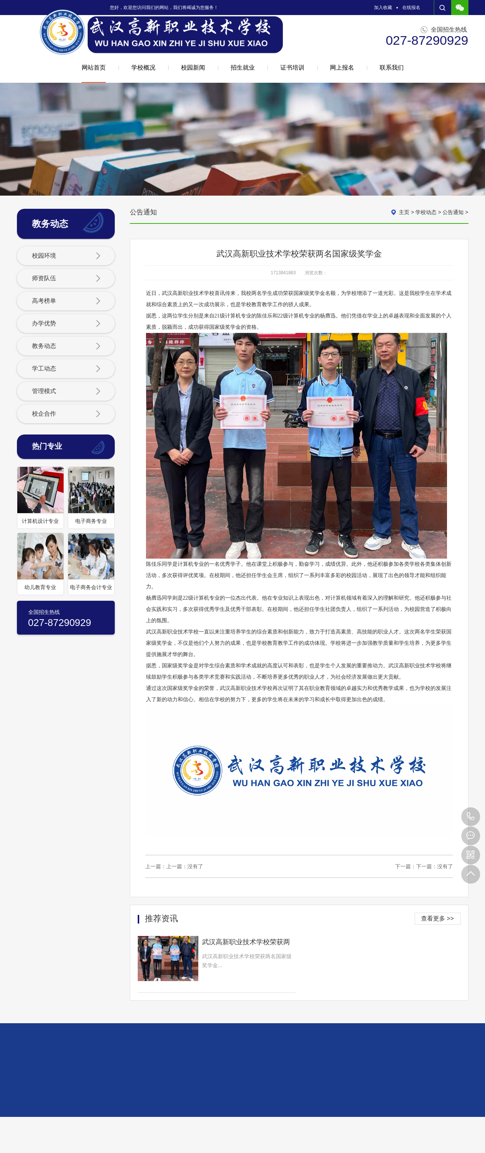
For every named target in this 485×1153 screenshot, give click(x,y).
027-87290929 (470, 816)
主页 (404, 212)
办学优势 (66, 324)
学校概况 (143, 67)
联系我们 (392, 67)
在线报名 (411, 7)
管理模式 (66, 391)
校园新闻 (193, 67)
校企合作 (66, 414)
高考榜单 (66, 301)
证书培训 (292, 67)
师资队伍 (66, 279)
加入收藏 (383, 7)
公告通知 (453, 212)
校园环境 (66, 256)
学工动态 (66, 369)
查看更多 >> (437, 918)
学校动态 (425, 212)
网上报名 (342, 67)
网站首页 (94, 73)
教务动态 (66, 346)
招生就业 (243, 67)
